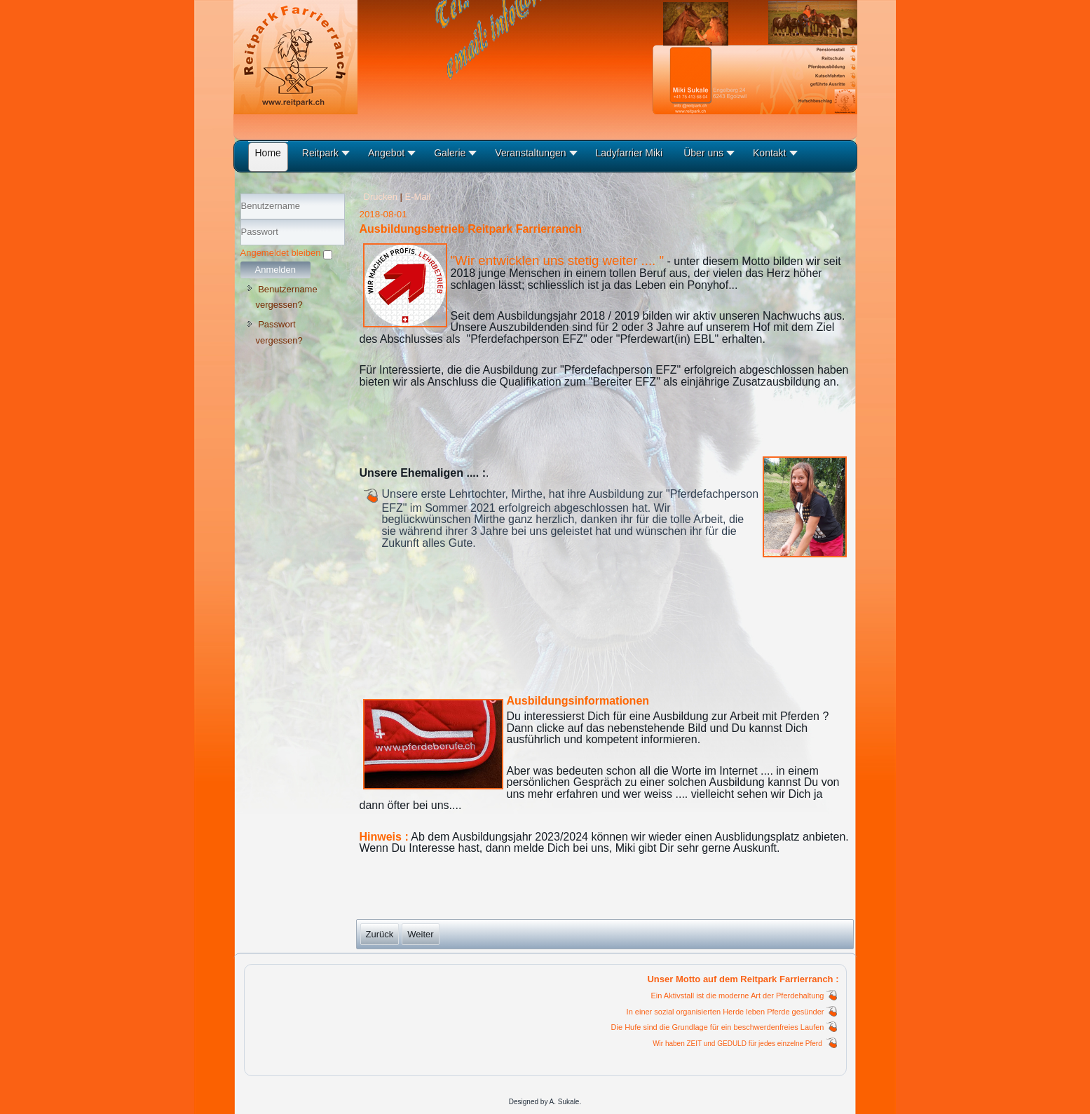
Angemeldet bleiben (280, 252)
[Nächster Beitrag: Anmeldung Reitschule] (420, 934)
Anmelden (276, 269)
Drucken (382, 196)
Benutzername (240, 219)
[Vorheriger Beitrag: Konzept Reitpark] (380, 934)
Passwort (240, 245)
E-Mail (418, 196)
